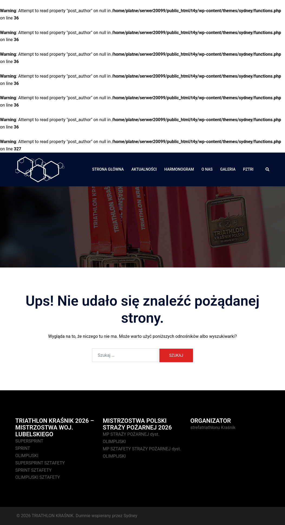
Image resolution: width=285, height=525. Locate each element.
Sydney (130, 515)
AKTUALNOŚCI (144, 169)
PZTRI (248, 169)
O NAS (207, 169)
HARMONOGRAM (179, 169)
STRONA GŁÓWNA (108, 169)
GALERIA (227, 169)
